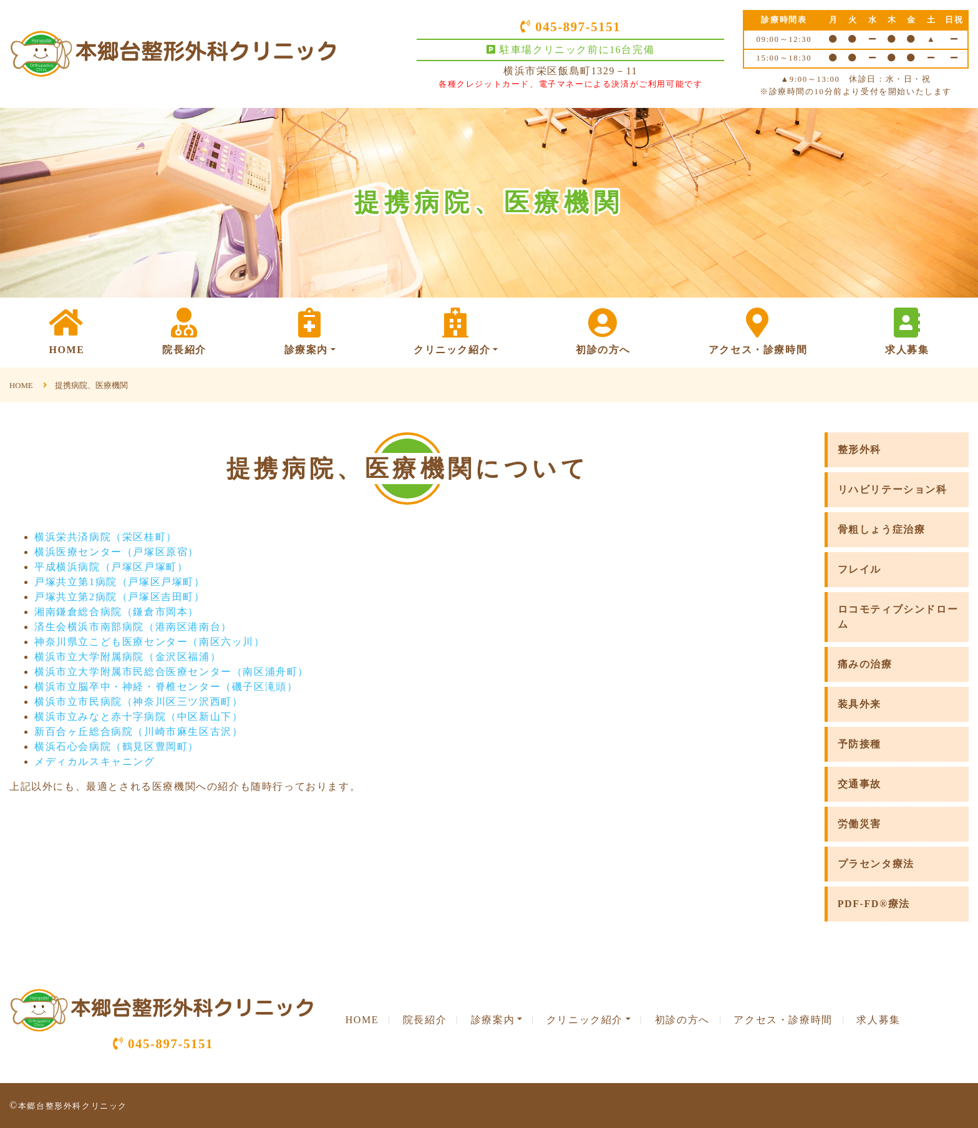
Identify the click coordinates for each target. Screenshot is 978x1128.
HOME (66, 331)
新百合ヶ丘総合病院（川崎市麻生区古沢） (138, 731)
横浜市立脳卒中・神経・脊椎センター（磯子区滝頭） (166, 686)
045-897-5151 (570, 26)
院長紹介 (184, 331)
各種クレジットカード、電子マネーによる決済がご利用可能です (570, 84)
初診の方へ (603, 331)
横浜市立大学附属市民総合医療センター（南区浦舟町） (171, 671)
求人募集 (907, 331)
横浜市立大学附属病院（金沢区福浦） (127, 656)
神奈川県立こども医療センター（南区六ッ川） (149, 641)
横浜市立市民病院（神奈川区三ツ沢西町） (138, 701)
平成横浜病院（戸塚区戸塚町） (111, 567)
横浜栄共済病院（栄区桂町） (105, 537)
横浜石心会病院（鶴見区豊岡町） (116, 746)
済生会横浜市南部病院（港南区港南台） (133, 626)
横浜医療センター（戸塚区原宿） (116, 552)
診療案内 (310, 331)
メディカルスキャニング (94, 761)
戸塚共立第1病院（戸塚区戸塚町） (119, 581)
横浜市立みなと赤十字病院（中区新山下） (138, 716)
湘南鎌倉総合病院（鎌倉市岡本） (116, 611)
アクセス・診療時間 (758, 331)
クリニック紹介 (456, 331)
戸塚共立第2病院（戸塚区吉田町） (119, 596)
